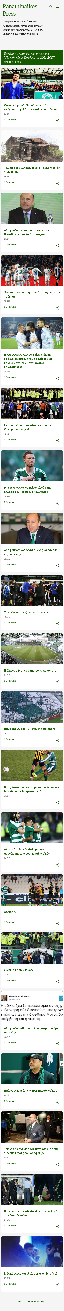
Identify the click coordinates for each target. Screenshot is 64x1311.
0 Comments (10, 119)
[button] (58, 121)
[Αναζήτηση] (51, 7)
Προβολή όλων (12, 62)
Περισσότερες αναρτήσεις (32, 1301)
